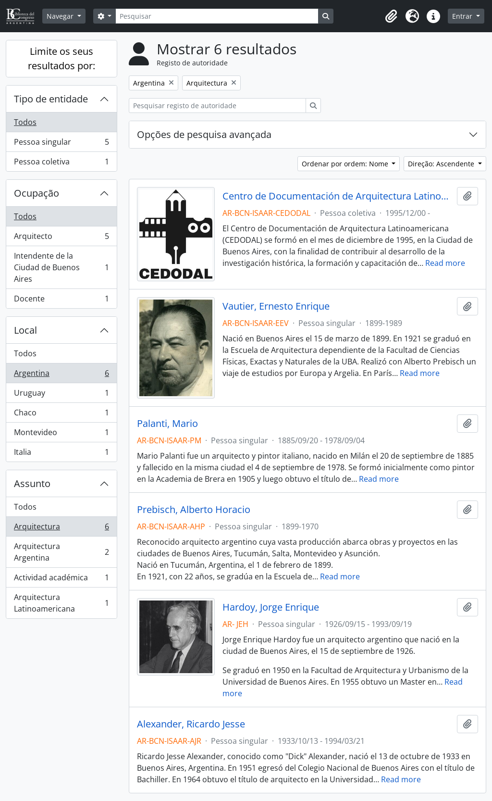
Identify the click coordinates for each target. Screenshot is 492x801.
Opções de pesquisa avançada (204, 134)
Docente (61, 300)
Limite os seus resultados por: (61, 58)
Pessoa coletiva (61, 163)
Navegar (61, 16)
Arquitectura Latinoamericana (61, 603)
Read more (445, 263)
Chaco (61, 415)
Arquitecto (61, 238)
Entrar (463, 16)
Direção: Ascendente (442, 163)
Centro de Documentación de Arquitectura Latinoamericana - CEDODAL (338, 196)
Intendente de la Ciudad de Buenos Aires (61, 267)
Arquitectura (61, 529)
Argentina (61, 375)
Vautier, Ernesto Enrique (276, 306)
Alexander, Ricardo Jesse (191, 724)
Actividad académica (61, 580)
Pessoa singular (61, 144)
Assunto (32, 483)
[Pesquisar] (216, 16)
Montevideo (61, 434)
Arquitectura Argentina (61, 552)
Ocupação (36, 193)
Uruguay (61, 395)
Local (25, 330)
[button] (391, 16)
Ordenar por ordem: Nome (346, 163)
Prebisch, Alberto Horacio (193, 509)
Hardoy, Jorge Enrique (270, 607)
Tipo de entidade (51, 98)
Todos (25, 122)
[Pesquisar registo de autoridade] (217, 105)
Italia (61, 454)
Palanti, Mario (167, 423)
